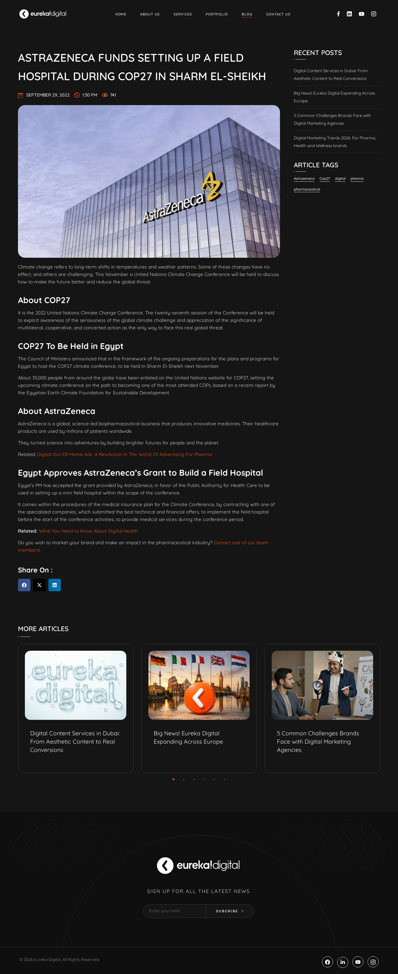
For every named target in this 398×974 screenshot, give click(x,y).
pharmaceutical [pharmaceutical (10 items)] (307, 189)
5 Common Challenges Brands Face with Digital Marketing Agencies (332, 119)
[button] (24, 585)
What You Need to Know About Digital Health (88, 531)
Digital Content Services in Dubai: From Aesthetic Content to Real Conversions (331, 74)
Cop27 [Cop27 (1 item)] (325, 178)
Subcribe (230, 911)
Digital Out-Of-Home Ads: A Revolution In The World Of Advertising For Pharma (124, 454)
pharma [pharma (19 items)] (357, 178)
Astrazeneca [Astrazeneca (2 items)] (304, 178)
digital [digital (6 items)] (340, 178)
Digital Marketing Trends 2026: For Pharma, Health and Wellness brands (335, 141)
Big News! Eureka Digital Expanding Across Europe (334, 96)
